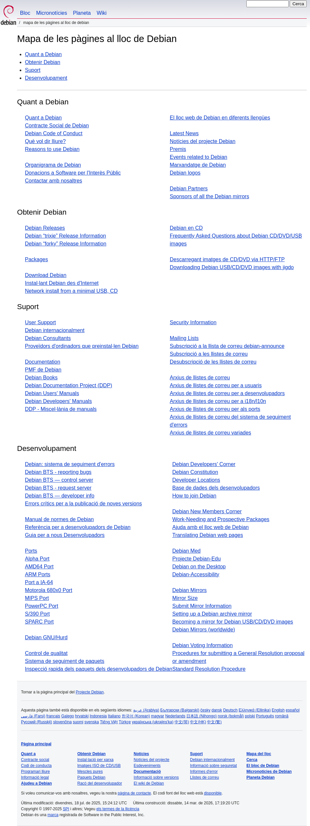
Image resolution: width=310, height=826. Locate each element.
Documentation (42, 362)
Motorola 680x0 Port (48, 590)
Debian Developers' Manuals (58, 401)
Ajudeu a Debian (36, 783)
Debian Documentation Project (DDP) (68, 385)
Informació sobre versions (156, 777)
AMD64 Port (39, 566)
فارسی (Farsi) (33, 716)
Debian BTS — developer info (59, 495)
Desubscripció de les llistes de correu (213, 362)
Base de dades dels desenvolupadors (216, 488)
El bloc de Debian (262, 765)
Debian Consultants (48, 338)
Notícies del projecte (152, 759)
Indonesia (98, 716)
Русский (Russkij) (36, 722)
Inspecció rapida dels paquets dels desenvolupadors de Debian (98, 669)
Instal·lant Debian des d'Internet (62, 283)
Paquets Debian (91, 777)
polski (250, 716)
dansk (217, 710)
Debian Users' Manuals (52, 393)
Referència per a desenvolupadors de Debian (78, 527)
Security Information (193, 322)
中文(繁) (214, 722)
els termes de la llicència (117, 809)
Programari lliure (35, 771)
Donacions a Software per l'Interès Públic (73, 173)
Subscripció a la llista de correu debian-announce (227, 346)
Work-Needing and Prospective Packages (220, 519)
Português (265, 716)
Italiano (114, 716)
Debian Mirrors (189, 590)
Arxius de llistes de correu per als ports (215, 409)
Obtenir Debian (42, 62)
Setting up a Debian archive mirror (212, 614)
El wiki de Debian (149, 783)
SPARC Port (39, 622)
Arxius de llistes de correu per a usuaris (216, 385)
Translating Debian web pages (207, 535)
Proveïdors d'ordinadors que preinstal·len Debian (81, 346)
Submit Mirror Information (202, 606)
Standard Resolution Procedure (208, 669)
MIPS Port (37, 598)
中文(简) (182, 722)
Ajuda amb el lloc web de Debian (210, 527)
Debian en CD (186, 228)
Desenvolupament (46, 78)
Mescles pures (90, 771)
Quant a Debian (43, 54)
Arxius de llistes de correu (200, 377)
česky (205, 710)
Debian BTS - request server (58, 488)
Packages (36, 259)
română (282, 716)
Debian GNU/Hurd (46, 637)
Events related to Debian (198, 157)
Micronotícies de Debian (269, 771)
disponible (213, 793)
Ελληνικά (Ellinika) (255, 710)
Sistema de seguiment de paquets (64, 661)
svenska (91, 722)
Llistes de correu (204, 777)
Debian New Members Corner (207, 511)
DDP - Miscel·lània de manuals (60, 409)
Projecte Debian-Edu (196, 558)
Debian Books (41, 377)
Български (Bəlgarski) (179, 710)
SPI (66, 809)
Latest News (184, 133)
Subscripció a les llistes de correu (209, 354)
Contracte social (35, 759)
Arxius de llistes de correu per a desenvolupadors (227, 393)
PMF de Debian (43, 369)
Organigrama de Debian (53, 165)
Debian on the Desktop (199, 566)
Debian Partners (189, 188)
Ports (31, 551)
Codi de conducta (36, 765)
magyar (157, 716)
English (278, 710)
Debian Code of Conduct (53, 133)
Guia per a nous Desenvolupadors (65, 535)
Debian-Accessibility (195, 574)
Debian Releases (45, 228)
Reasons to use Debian (52, 149)
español (293, 710)
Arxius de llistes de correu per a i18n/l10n (218, 401)
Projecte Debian (90, 692)
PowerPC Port (41, 606)
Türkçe (125, 722)
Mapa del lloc (258, 754)
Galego (67, 716)
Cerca (251, 759)
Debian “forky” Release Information (65, 243)
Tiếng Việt (109, 722)
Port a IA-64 (39, 582)
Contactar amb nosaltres (53, 180)
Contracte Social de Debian (57, 125)
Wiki (102, 13)
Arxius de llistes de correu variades (210, 432)
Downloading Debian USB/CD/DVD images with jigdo (232, 267)
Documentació (147, 771)
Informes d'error (203, 771)
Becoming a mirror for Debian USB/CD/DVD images (232, 622)
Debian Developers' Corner (203, 464)
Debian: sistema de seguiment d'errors (69, 464)
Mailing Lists (184, 338)
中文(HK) (198, 722)
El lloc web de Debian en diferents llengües (220, 117)
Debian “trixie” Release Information (65, 236)
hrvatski (82, 716)
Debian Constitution (195, 472)
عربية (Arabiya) (146, 710)
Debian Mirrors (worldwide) (203, 629)
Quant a (28, 754)
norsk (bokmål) (231, 716)
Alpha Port (37, 558)
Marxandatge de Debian (198, 165)
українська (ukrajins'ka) (153, 722)
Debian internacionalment (54, 330)
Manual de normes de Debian (59, 519)
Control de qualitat (46, 653)
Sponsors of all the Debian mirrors (209, 196)
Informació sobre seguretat (213, 765)
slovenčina (62, 722)
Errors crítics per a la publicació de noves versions (83, 503)
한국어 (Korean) (136, 716)
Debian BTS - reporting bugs (58, 472)
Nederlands (175, 716)
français (53, 716)
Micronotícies (51, 13)
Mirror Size (184, 598)
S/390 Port (37, 614)
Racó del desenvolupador (99, 783)
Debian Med (186, 551)
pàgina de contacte (134, 793)
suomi (78, 722)
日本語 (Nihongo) (201, 716)
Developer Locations (196, 480)
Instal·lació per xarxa (95, 759)
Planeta (82, 13)
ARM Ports (37, 574)
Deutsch (230, 710)
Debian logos (185, 173)
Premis (178, 149)
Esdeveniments (147, 765)
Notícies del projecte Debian (203, 141)
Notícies (141, 754)
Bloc (25, 13)
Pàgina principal (36, 744)
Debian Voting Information (202, 645)
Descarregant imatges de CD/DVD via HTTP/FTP (227, 259)
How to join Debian (194, 495)
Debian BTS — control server (59, 480)
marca (53, 815)
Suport (32, 70)
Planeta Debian (260, 777)
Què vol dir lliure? (45, 141)
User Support (40, 322)
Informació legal (35, 777)
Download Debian (45, 275)
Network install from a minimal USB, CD (71, 291)
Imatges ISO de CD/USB (99, 765)
